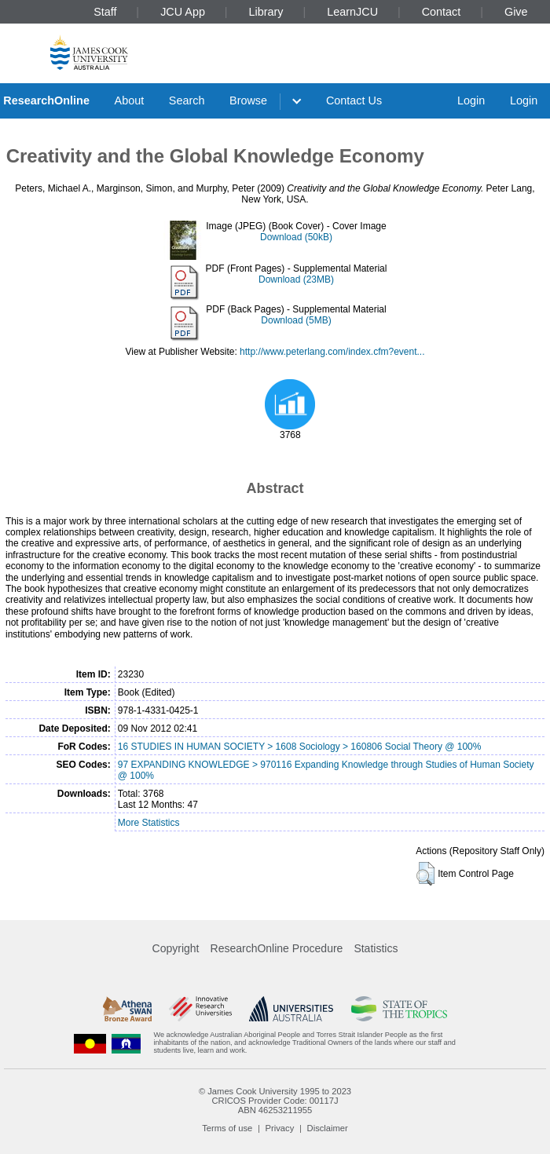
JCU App (182, 11)
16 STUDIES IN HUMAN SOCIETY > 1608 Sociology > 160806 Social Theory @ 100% (300, 746)
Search (187, 100)
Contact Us (354, 100)
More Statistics (149, 822)
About (130, 100)
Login (471, 100)
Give (516, 11)
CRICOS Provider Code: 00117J (274, 1100)
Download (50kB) (296, 237)
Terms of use (227, 1128)
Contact (441, 11)
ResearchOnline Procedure (277, 948)
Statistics (376, 948)
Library (266, 11)
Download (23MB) (296, 279)
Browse (248, 100)
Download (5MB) (296, 320)
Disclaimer (327, 1128)
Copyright (176, 948)
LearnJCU (352, 11)
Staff (105, 11)
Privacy (280, 1128)
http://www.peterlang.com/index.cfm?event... (332, 351)
